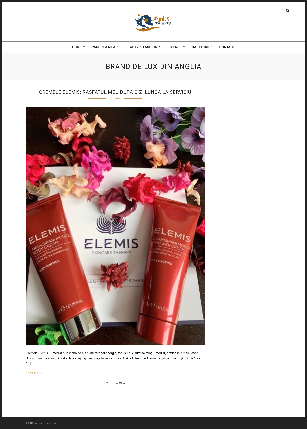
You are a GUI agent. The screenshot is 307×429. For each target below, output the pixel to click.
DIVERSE (174, 50)
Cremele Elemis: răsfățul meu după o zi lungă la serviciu (115, 92)
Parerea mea (103, 50)
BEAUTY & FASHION (141, 50)
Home (77, 50)
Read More (34, 373)
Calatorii (200, 50)
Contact (227, 50)
